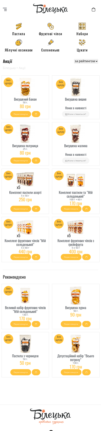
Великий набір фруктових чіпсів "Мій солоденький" (25, 309)
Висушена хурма (75, 308)
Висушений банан (25, 99)
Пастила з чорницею (25, 356)
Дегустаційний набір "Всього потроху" (75, 358)
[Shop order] (86, 61)
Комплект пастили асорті (25, 192)
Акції (22, 68)
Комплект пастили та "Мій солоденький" (76, 194)
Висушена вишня (75, 99)
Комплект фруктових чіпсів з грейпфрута (75, 243)
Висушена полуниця (25, 146)
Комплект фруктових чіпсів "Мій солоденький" (25, 243)
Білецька (9, 68)
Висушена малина (75, 146)
